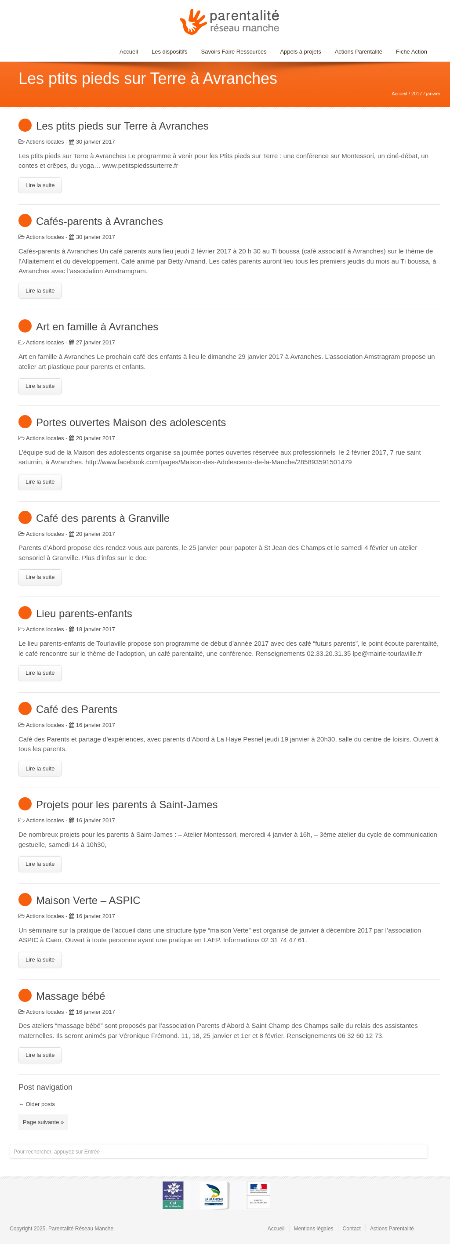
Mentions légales (314, 1229)
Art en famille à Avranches (97, 327)
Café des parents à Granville (103, 518)
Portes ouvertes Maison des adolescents (131, 422)
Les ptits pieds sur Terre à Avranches (122, 126)
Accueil (129, 51)
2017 (416, 93)
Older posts (36, 1104)
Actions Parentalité (358, 51)
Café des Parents (76, 709)
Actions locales (45, 141)
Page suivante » (43, 1122)
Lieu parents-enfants (84, 613)
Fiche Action (411, 51)
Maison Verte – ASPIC (88, 900)
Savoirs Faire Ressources (232, 51)
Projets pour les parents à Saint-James (127, 804)
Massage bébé (70, 996)
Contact (352, 1229)
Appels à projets (300, 51)
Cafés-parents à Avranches (99, 221)
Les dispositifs (167, 51)
